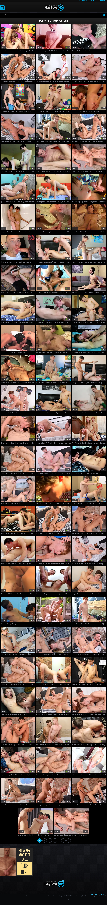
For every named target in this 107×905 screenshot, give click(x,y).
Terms (102, 894)
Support (94, 894)
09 (63, 840)
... (59, 840)
